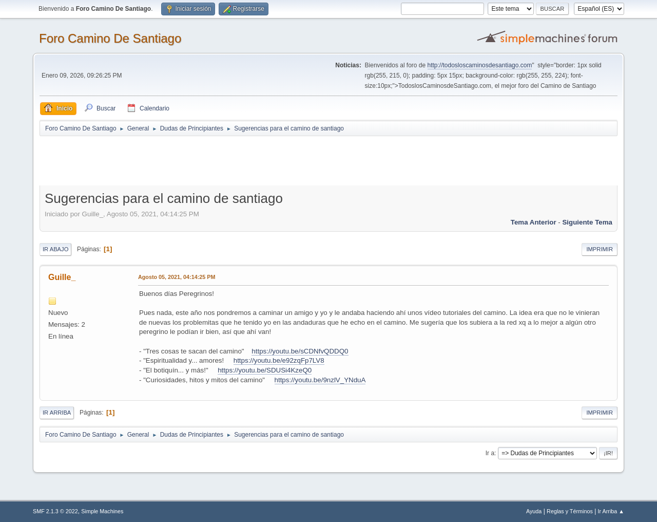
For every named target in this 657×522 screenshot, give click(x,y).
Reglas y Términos (570, 511)
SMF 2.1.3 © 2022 (55, 511)
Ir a (490, 453)
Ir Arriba (57, 412)
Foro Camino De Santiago (110, 38)
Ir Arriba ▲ (611, 511)
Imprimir (599, 249)
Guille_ (61, 277)
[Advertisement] (220, 160)
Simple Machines (102, 511)
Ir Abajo (55, 249)
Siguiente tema (587, 222)
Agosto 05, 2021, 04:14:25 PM (176, 277)
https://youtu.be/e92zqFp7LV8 (279, 360)
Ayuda (534, 511)
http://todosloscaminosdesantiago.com (480, 65)
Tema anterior (533, 222)
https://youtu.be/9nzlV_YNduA (320, 380)
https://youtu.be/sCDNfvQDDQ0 (300, 351)
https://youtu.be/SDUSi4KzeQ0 (265, 370)
